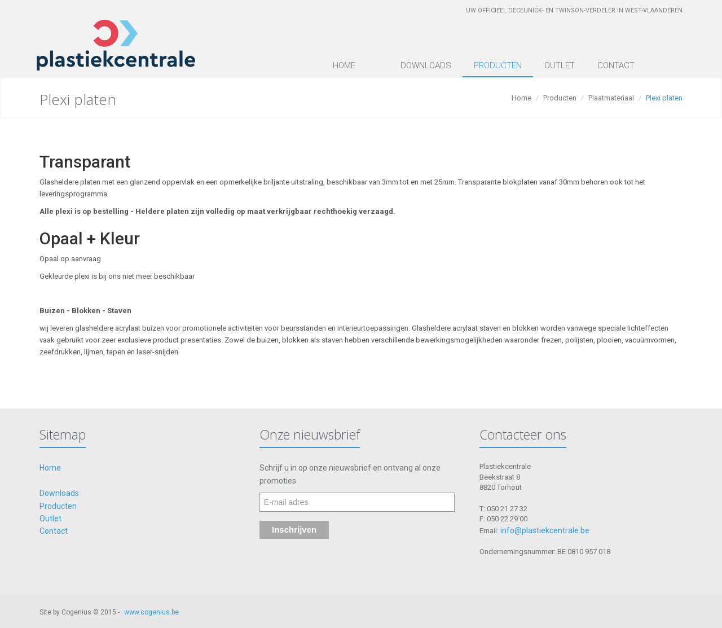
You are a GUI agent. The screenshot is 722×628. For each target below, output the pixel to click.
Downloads (425, 65)
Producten (498, 65)
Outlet (559, 65)
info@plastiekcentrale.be (544, 530)
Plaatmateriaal (611, 98)
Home (344, 65)
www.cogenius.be (151, 612)
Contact (616, 65)
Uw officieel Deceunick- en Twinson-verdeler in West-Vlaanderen (574, 10)
